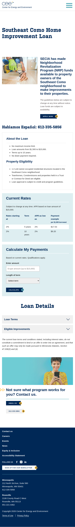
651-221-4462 (8, 505)
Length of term (13, 275)
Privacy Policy (23, 515)
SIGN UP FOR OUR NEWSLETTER (18, 468)
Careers (6, 436)
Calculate (14, 290)
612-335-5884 (14, 411)
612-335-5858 (8, 490)
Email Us (13, 403)
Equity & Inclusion (11, 451)
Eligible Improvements (17, 329)
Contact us (7, 431)
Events (5, 441)
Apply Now (48, 116)
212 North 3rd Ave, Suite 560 (15, 483)
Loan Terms (11, 319)
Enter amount (12, 263)
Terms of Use (7, 515)
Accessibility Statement (13, 455)
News (4, 446)
